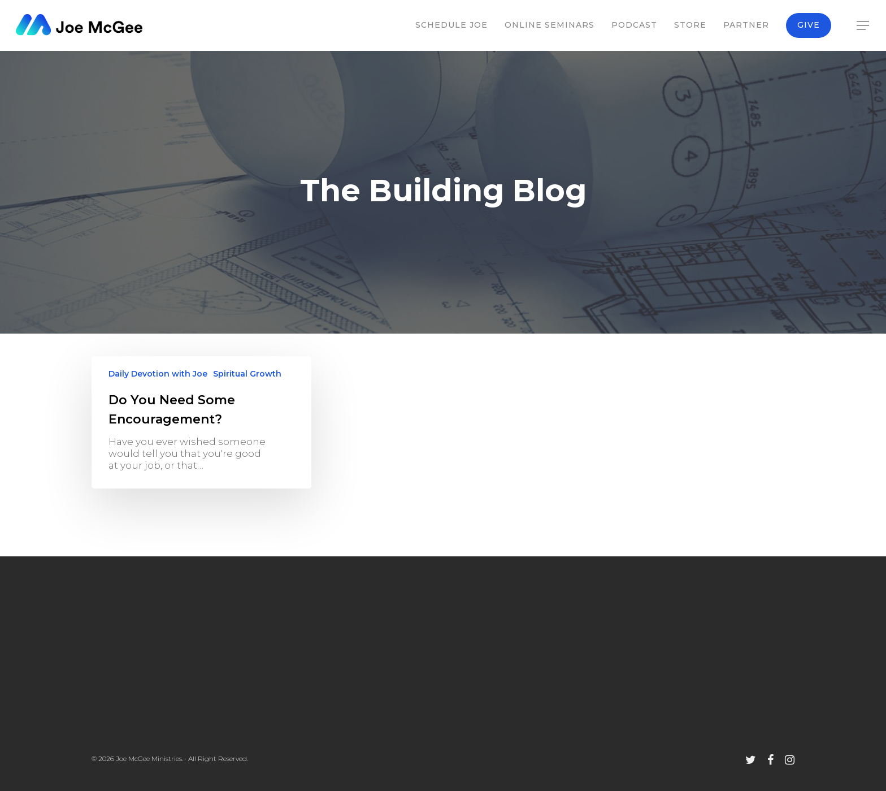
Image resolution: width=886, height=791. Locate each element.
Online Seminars (549, 25)
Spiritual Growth (247, 374)
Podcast (634, 25)
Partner (746, 25)
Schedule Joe (451, 25)
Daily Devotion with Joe (157, 374)
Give (808, 25)
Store (690, 25)
